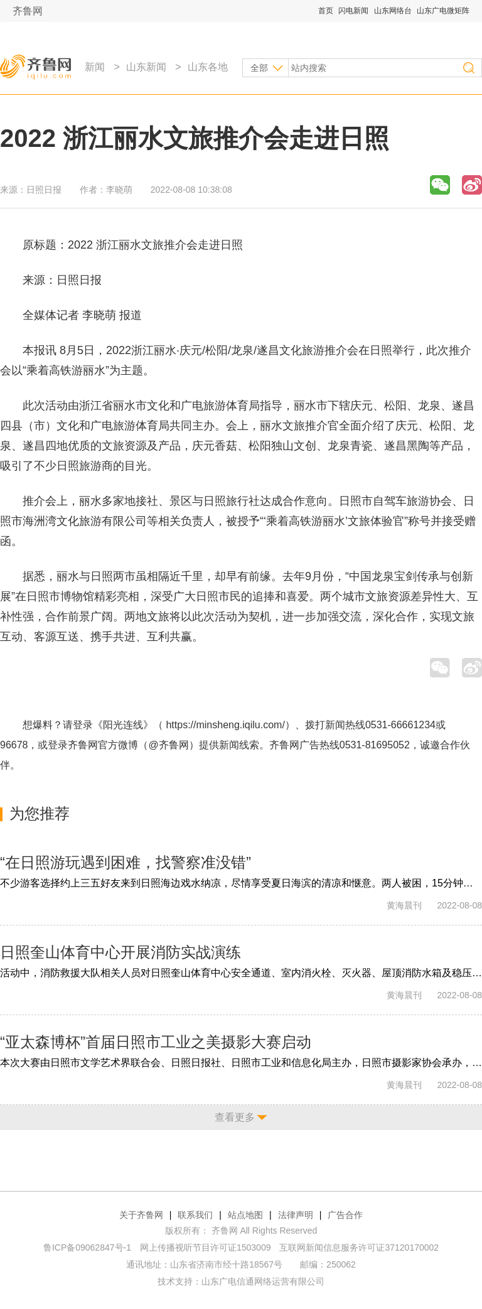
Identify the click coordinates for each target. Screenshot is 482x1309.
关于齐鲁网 (141, 1215)
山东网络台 (393, 10)
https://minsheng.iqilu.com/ (225, 724)
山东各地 (208, 67)
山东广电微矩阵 (443, 10)
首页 (325, 10)
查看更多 (235, 1117)
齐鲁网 (28, 11)
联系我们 (195, 1215)
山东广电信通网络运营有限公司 (262, 1281)
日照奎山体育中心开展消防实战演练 (120, 952)
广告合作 (345, 1215)
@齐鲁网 (169, 745)
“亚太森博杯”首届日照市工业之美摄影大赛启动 (155, 1041)
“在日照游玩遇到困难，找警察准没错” (125, 862)
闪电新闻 (353, 10)
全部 (259, 68)
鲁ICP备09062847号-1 (87, 1247)
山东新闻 (146, 67)
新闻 (95, 67)
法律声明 (295, 1215)
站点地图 (245, 1215)
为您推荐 (39, 813)
